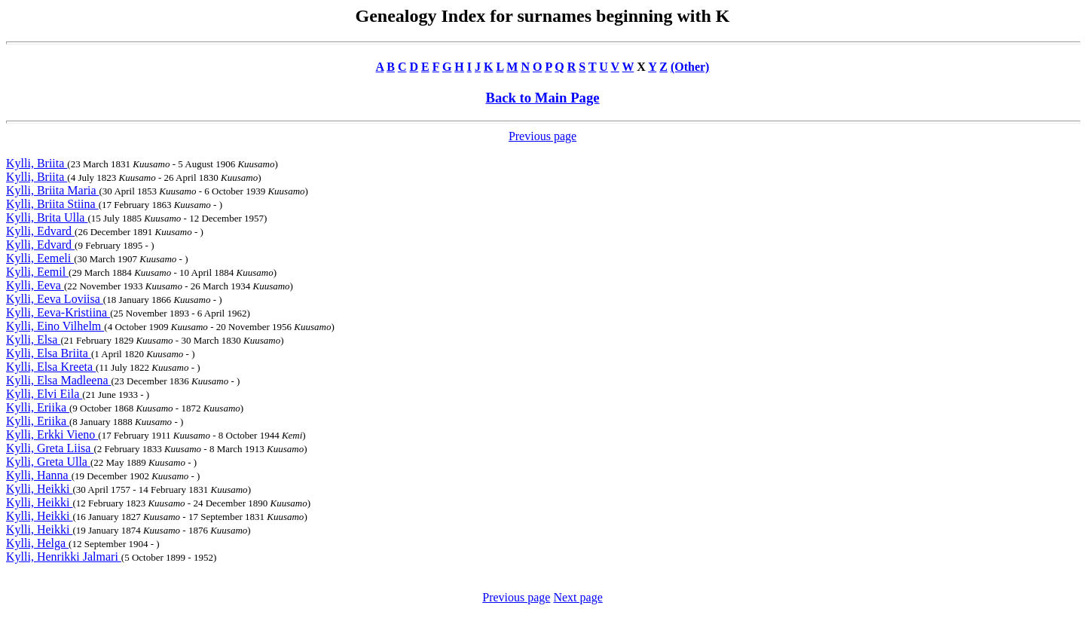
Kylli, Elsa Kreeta (51, 366)
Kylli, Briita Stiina (52, 203)
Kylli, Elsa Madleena (59, 380)
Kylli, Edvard (40, 231)
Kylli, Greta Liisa (49, 448)
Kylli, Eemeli (40, 258)
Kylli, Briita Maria (52, 190)
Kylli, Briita (36, 163)
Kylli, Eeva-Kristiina (58, 312)
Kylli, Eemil (37, 271)
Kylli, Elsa (33, 339)
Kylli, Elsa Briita (48, 353)
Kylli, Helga (37, 543)
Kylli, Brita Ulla (46, 217)
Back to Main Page (542, 98)
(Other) (690, 66)
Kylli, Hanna (39, 475)
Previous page (542, 136)
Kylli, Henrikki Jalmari (63, 556)
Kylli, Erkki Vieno (52, 434)
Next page (577, 597)
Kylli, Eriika (37, 407)
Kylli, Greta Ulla (48, 461)
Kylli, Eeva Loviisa (54, 298)
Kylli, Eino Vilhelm (55, 326)
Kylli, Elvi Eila (44, 393)
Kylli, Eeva (35, 285)
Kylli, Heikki (39, 488)
